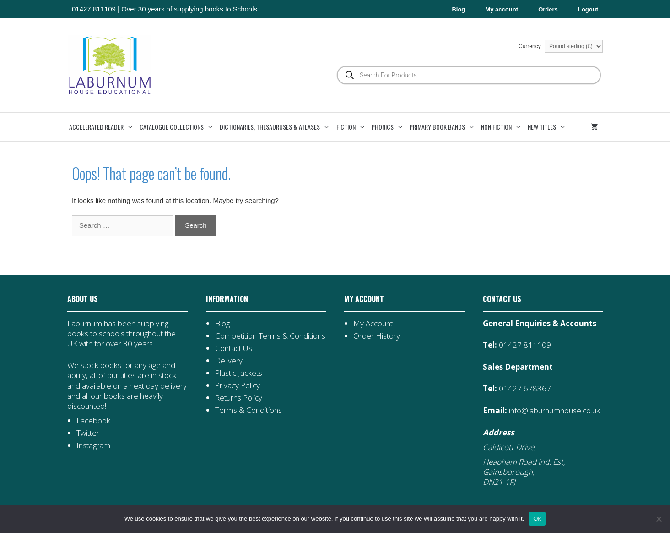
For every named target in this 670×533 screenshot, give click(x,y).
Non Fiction (503, 127)
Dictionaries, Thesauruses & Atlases (277, 127)
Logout (588, 9)
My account (501, 9)
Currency (561, 46)
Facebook (93, 420)
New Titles (549, 127)
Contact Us (233, 348)
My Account (373, 323)
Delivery (229, 360)
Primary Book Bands (444, 127)
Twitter (87, 433)
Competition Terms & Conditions (270, 335)
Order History (376, 335)
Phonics (390, 127)
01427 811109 (94, 9)
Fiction (353, 127)
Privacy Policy (237, 385)
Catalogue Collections (179, 127)
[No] (658, 518)
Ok (537, 518)
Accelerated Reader (103, 127)
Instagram (93, 445)
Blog (458, 9)
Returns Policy (238, 397)
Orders (548, 9)
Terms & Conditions (248, 410)
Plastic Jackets (238, 373)
